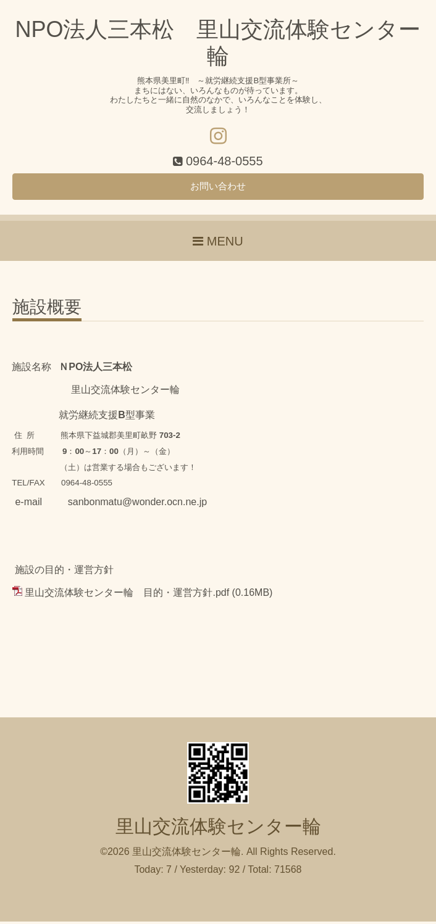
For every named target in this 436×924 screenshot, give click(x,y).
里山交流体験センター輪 (218, 829)
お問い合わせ (218, 188)
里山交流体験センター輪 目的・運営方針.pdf (127, 595)
